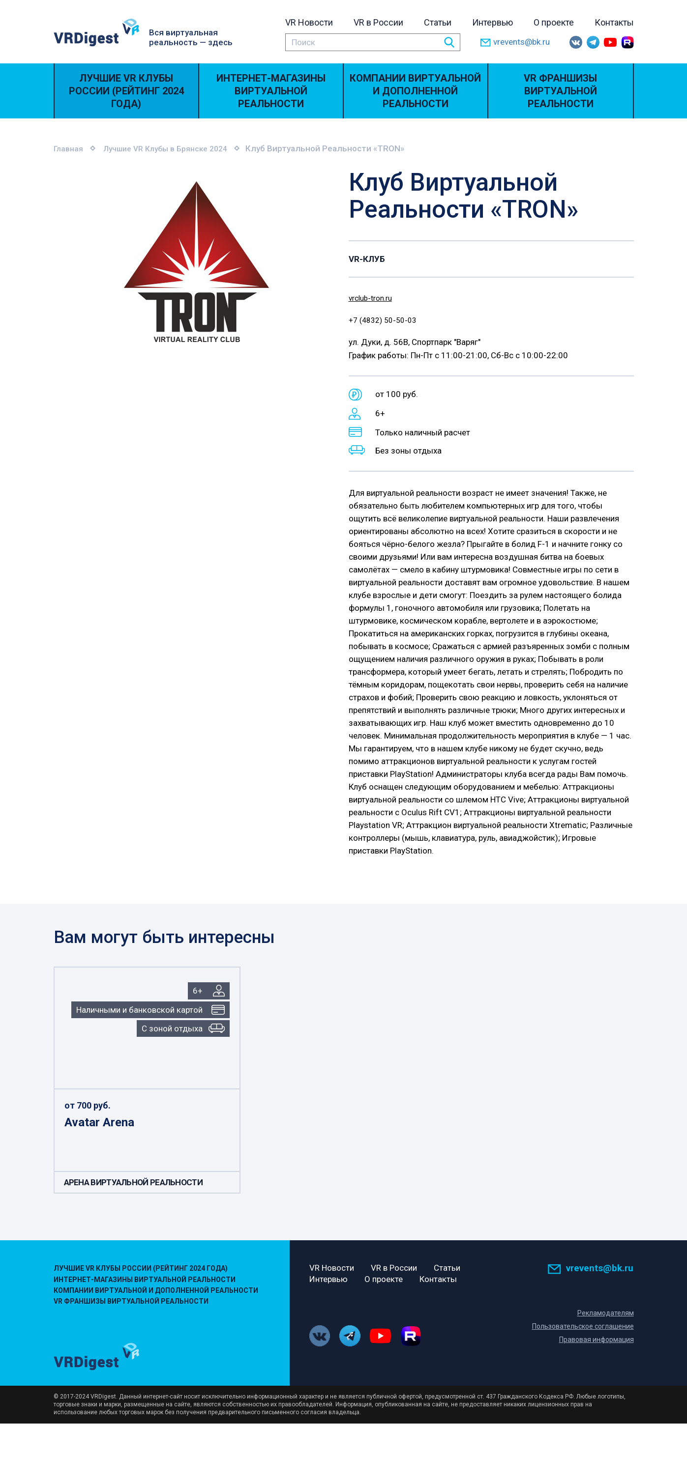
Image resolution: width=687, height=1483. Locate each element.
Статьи (437, 22)
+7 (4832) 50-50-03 (386, 320)
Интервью (492, 22)
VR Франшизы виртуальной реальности (560, 91)
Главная (70, 148)
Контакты (614, 22)
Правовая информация (595, 1341)
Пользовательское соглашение (580, 1327)
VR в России (378, 22)
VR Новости (309, 22)
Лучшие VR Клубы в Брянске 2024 (174, 148)
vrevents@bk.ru (515, 42)
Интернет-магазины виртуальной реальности (271, 91)
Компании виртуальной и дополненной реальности (415, 91)
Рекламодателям (605, 1314)
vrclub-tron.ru (373, 297)
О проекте (554, 22)
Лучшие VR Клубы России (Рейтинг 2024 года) (126, 91)
